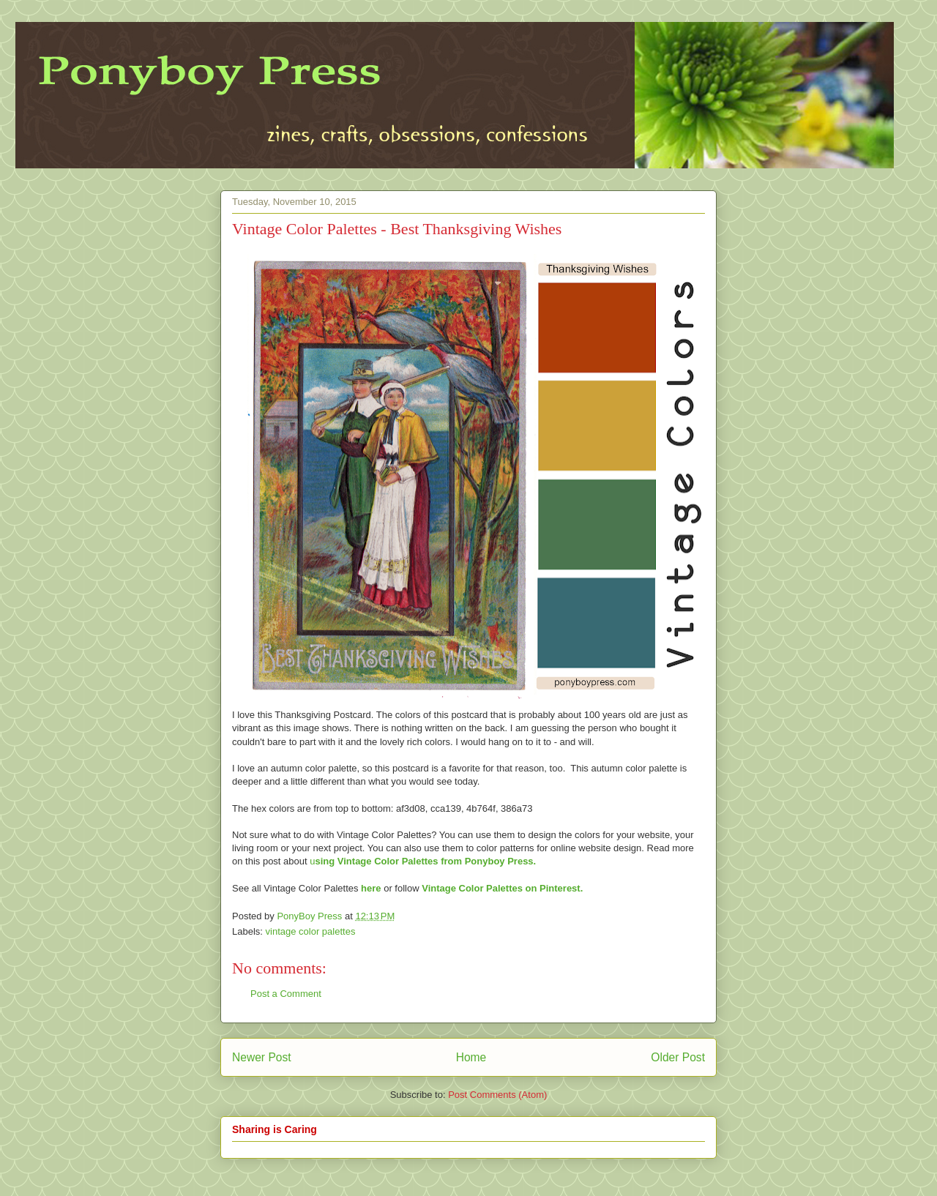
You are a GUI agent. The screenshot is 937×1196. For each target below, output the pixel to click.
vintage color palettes (311, 931)
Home (471, 1057)
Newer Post (261, 1057)
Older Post (678, 1057)
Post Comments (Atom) (497, 1094)
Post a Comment (285, 993)
